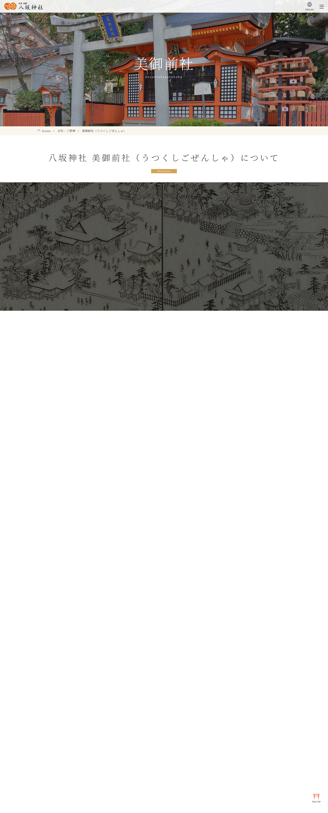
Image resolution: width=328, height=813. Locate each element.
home (44, 131)
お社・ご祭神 (66, 131)
